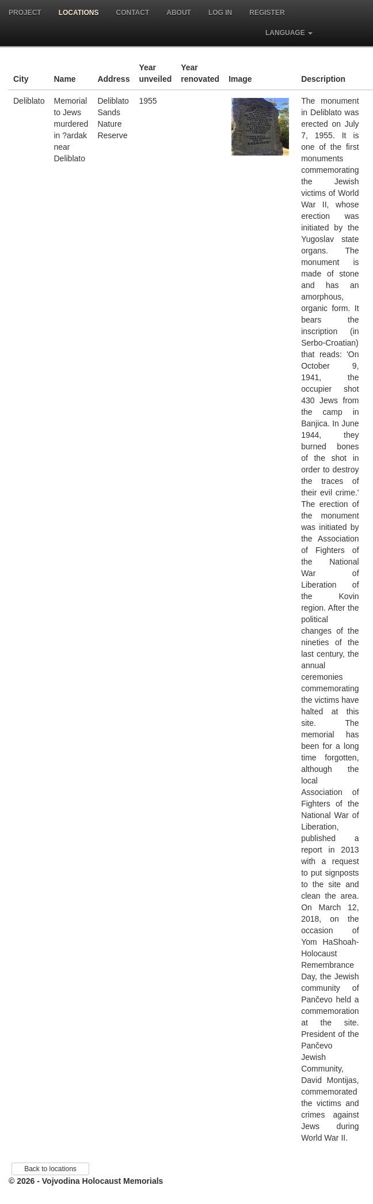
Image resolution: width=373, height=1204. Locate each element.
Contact (132, 13)
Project (25, 13)
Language (289, 33)
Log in (220, 13)
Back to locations (50, 1169)
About (178, 13)
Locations (79, 13)
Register (266, 13)
